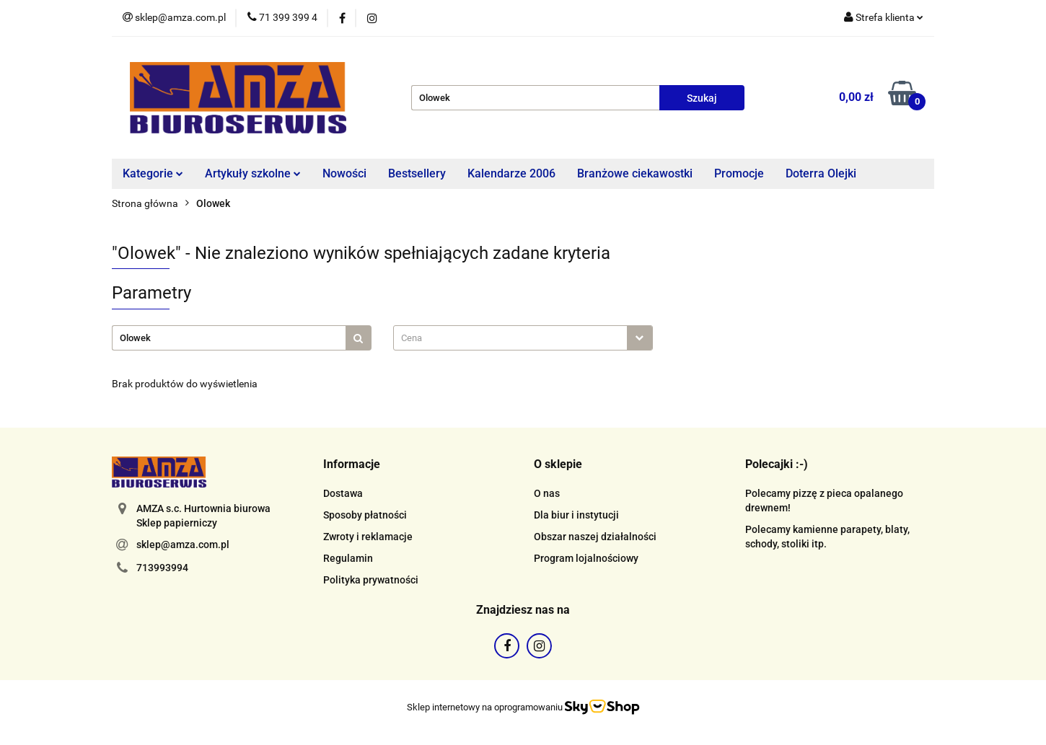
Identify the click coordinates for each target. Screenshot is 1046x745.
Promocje (739, 173)
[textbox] (510, 337)
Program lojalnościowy (586, 558)
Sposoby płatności (365, 515)
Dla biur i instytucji (576, 515)
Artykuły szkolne (253, 173)
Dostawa (343, 493)
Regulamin (348, 558)
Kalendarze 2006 (511, 173)
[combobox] (523, 338)
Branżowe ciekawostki (635, 173)
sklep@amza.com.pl (182, 544)
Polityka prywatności (370, 580)
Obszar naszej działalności (595, 536)
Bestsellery (417, 173)
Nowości (344, 173)
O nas (547, 493)
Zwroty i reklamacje (368, 536)
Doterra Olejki (821, 173)
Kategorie (153, 173)
